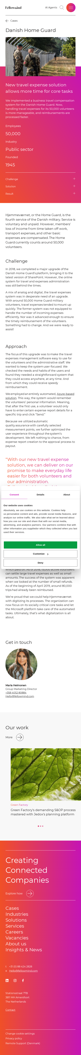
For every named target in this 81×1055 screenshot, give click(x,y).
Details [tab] (40, 494)
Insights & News (24, 950)
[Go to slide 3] (42, 826)
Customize (40, 554)
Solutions (16, 920)
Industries (17, 914)
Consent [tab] (14, 494)
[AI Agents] (51, 7)
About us (16, 944)
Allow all (40, 545)
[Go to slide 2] (40, 826)
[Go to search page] (62, 7)
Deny (40, 562)
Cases (12, 908)
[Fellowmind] (14, 7)
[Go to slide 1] (38, 826)
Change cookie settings (20, 1033)
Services (15, 926)
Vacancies (17, 938)
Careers (14, 932)
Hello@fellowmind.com (20, 696)
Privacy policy (14, 1038)
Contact (10, 1009)
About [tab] (66, 494)
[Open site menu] (70, 7)
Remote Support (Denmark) (23, 1043)
